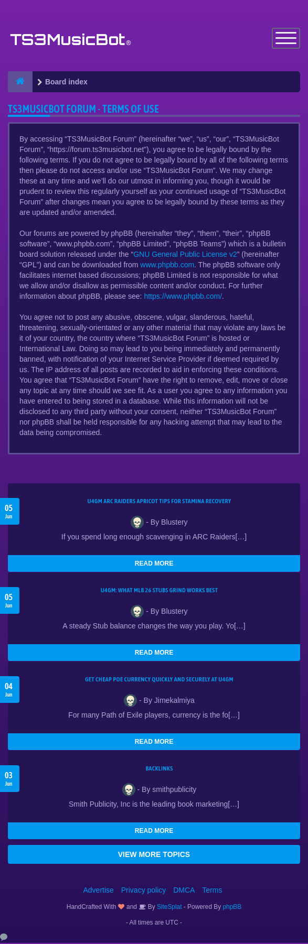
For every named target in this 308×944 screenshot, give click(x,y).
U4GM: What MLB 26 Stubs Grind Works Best (159, 591)
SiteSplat (168, 908)
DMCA (184, 891)
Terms (212, 891)
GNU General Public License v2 (185, 255)
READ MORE (154, 564)
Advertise (98, 891)
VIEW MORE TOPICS (154, 855)
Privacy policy (143, 891)
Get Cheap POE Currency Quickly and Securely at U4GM (159, 680)
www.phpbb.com (167, 266)
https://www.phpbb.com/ (183, 297)
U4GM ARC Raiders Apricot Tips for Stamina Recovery (159, 502)
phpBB (232, 908)
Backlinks (159, 769)
